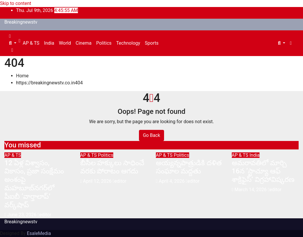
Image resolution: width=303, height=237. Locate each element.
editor (44, 214)
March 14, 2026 (251, 189)
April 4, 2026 (172, 181)
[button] (12, 43)
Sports (152, 43)
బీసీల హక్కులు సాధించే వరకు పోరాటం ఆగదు (112, 167)
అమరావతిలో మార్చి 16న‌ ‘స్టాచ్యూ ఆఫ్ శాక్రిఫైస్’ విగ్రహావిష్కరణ (263, 171)
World (65, 43)
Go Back (151, 135)
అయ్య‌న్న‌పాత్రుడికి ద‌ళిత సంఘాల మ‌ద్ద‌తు (189, 167)
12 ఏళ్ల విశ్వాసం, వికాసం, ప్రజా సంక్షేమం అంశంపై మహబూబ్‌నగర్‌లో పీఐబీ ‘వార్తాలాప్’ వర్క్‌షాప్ (34, 184)
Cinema (83, 43)
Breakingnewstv (20, 22)
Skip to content (15, 3)
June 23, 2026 (22, 214)
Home (22, 76)
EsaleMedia (39, 233)
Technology (128, 43)
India (49, 43)
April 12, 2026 (98, 181)
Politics (104, 43)
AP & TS (31, 43)
